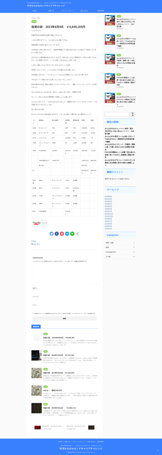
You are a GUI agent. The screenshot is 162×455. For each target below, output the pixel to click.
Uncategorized (110, 244)
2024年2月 (108, 201)
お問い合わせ (84, 10)
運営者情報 (100, 10)
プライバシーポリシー (67, 10)
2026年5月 (108, 191)
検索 (132, 105)
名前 (34, 288)
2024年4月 (108, 196)
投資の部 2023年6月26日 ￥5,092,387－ (59, 337)
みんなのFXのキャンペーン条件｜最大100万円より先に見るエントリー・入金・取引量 (120, 122)
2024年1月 (108, 203)
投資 (34, 241)
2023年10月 (109, 208)
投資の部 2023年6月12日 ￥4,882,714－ (60, 408)
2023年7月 (108, 213)
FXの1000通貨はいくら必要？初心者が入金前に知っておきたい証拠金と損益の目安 (126, 76)
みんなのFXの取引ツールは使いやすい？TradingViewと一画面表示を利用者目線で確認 (120, 130)
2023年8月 (108, 211)
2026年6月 (108, 188)
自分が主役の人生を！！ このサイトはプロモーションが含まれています (81, 445)
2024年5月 (108, 193)
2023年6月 (108, 216)
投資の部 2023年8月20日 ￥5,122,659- (58, 372)
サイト (34, 305)
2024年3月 (108, 198)
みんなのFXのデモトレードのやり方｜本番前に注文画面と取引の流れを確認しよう (126, 93)
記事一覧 (51, 10)
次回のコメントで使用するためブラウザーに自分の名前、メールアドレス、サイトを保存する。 (65, 313)
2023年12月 (109, 206)
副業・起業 (109, 235)
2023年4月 (108, 221)
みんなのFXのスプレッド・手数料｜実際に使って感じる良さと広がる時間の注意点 (126, 59)
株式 (38, 244)
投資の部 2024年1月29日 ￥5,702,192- (58, 355)
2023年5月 (108, 218)
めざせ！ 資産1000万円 (52, 390)
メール (35, 296)
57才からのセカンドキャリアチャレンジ (46, 6)
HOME (34, 10)
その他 (108, 249)
